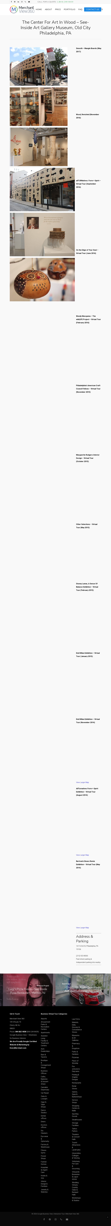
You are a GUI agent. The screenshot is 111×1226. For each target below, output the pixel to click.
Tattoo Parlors (74, 1130)
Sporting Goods (75, 1115)
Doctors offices (44, 1126)
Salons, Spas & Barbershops (76, 1094)
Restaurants (76, 1083)
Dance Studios (44, 1111)
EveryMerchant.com (18, 1048)
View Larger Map (82, 782)
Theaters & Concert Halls (76, 1136)
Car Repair (45, 1093)
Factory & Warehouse (45, 1145)
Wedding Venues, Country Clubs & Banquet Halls (75, 1188)
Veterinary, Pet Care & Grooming (76, 1165)
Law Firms (76, 1019)
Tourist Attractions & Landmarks (76, 1146)
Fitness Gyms (43, 1151)
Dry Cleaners (44, 1132)
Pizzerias (75, 1057)
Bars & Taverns (44, 1056)
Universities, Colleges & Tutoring (76, 1155)
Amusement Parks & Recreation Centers (45, 1025)
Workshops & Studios (76, 1199)
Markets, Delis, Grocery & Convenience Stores (76, 1027)
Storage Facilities (75, 1124)
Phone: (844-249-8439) (24, 1032)
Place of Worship (75, 1062)
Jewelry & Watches (44, 1191)
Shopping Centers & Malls (75, 1108)
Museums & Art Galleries (75, 1037)
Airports (44, 1019)
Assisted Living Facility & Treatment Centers (45, 1041)
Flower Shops (43, 1157)
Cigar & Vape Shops (43, 1104)
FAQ (80, 9)
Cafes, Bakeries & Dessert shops (44, 1080)
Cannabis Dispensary (45, 1088)
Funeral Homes (43, 1163)
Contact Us (92, 9)
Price (58, 9)
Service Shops (75, 1101)
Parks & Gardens (75, 1053)
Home (39, 9)
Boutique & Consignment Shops (45, 1064)
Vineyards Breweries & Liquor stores (76, 1175)
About (48, 9)
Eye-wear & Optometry (45, 1138)
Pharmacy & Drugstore (76, 1045)
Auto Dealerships (45, 1050)
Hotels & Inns (44, 1177)
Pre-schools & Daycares (76, 1068)
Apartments (45, 1033)
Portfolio (69, 9)
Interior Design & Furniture (44, 1183)
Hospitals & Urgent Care (44, 1169)
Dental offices (43, 1117)
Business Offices (44, 1072)
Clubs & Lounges (44, 1097)
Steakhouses (76, 1120)
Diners (43, 1122)
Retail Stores (74, 1087)
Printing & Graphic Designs (75, 1077)
